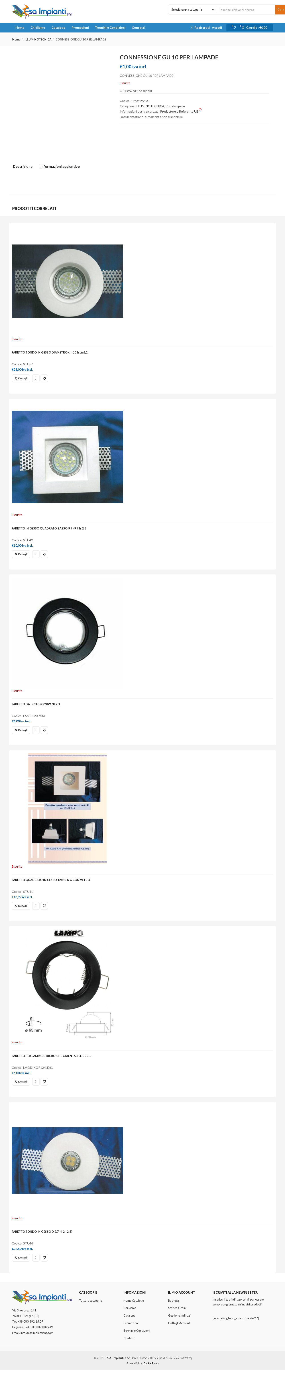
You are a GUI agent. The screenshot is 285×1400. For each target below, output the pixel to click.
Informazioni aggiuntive (60, 166)
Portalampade (175, 106)
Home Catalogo (134, 1330)
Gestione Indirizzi (179, 1345)
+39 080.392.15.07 (30, 1352)
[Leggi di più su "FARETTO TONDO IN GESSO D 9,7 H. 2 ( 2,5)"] (23, 1285)
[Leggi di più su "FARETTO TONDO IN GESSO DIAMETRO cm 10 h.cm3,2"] (23, 380)
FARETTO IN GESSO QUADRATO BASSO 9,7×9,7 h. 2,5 (51, 535)
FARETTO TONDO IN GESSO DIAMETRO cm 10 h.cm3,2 (52, 354)
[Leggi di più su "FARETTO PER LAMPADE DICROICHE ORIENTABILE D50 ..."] (23, 1104)
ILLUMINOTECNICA (37, 39)
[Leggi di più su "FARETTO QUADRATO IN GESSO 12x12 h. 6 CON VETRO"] (23, 923)
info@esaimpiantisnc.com (36, 1363)
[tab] (24, 168)
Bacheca (173, 1330)
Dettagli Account (179, 1353)
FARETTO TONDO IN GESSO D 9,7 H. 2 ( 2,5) (44, 1259)
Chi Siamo (38, 27)
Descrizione (23, 166)
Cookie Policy (151, 1393)
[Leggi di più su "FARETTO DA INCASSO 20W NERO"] (23, 742)
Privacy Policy (134, 1393)
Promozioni (80, 27)
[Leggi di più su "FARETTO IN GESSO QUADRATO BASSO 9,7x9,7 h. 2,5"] (23, 561)
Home (19, 27)
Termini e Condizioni (110, 27)
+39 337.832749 (42, 1357)
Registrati (202, 27)
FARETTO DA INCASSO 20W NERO (38, 716)
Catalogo (58, 27)
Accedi (217, 27)
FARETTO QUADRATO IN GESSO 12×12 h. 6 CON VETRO (53, 897)
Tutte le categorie (90, 1330)
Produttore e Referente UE (181, 111)
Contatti (138, 27)
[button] (256, 27)
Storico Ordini (177, 1338)
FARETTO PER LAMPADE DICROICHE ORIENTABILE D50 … (53, 1078)
